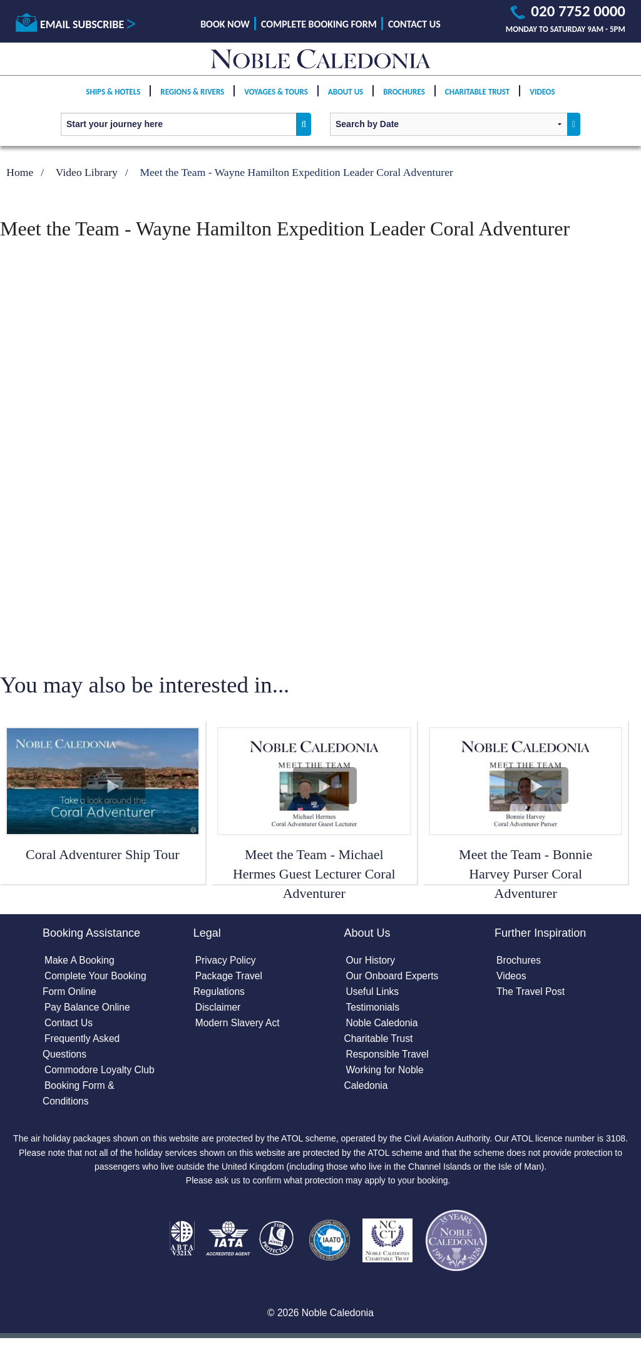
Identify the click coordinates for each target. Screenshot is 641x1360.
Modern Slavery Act (238, 1025)
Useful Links (373, 993)
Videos (542, 101)
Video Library (87, 172)
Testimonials (373, 1009)
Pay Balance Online (88, 1009)
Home (19, 172)
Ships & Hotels (113, 101)
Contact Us (414, 24)
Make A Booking (80, 961)
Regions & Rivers (192, 101)
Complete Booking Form (319, 24)
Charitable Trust (477, 101)
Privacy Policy (226, 961)
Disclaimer (218, 1009)
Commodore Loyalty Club (101, 1073)
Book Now (225, 24)
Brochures (404, 101)
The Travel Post (531, 993)
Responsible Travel (388, 1057)
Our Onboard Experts (393, 977)
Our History (371, 961)
